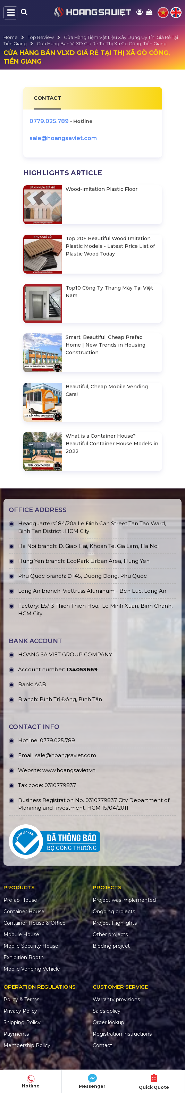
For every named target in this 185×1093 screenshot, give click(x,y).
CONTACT (47, 98)
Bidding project (111, 946)
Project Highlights (115, 923)
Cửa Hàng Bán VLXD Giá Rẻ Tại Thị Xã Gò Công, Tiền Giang (102, 43)
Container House (23, 911)
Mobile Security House (30, 946)
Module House (21, 934)
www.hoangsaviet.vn (68, 770)
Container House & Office (34, 923)
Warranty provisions (116, 999)
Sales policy (106, 1011)
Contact (102, 1045)
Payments (16, 1034)
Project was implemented (124, 900)
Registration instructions (122, 1034)
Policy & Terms (21, 999)
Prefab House (20, 900)
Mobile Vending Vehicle (31, 969)
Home (10, 37)
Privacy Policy (20, 1011)
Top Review (41, 37)
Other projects (110, 934)
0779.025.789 (49, 121)
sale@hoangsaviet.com (63, 138)
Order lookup (108, 1022)
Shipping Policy (22, 1022)
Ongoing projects (114, 911)
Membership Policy (26, 1045)
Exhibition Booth (23, 957)
